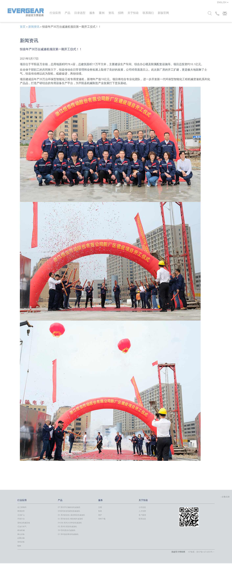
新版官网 (163, 12)
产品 (67, 12)
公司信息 (142, 507)
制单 (100, 511)
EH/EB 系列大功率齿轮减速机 (70, 523)
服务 (92, 12)
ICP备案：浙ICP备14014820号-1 (201, 552)
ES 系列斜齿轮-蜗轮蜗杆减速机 (70, 519)
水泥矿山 (21, 515)
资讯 (111, 12)
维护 (100, 515)
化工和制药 (21, 507)
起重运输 (21, 538)
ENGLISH (222, 2)
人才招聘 (142, 511)
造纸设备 (21, 542)
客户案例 (142, 515)
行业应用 (55, 12)
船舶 (19, 546)
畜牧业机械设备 (23, 523)
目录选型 (79, 12)
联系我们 (148, 12)
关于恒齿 (133, 12)
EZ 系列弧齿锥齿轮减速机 (68, 534)
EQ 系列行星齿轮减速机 (67, 526)
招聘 (121, 12)
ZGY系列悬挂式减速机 (66, 530)
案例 (101, 12)
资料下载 (101, 519)
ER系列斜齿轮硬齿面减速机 (69, 511)
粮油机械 (21, 530)
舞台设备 (21, 534)
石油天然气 (21, 526)
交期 (100, 507)
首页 (22, 26)
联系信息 (142, 519)
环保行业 (21, 519)
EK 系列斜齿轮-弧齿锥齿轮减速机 (71, 515)
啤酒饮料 (21, 511)
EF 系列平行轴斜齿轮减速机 (69, 507)
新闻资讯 (33, 26)
